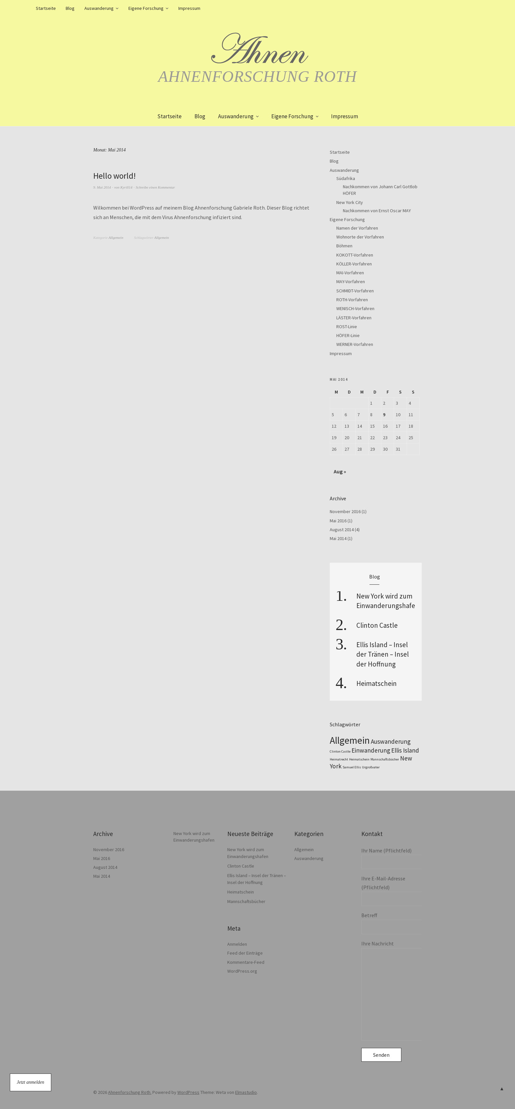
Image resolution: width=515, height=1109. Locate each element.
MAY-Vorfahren (350, 281)
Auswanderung (99, 8)
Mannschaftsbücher (246, 901)
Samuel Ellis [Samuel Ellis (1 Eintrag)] (352, 767)
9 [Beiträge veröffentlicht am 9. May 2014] (384, 415)
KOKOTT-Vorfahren (354, 255)
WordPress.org (242, 971)
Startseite (46, 8)
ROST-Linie (346, 326)
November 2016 (345, 511)
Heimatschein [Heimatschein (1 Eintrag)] (359, 759)
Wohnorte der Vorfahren (360, 237)
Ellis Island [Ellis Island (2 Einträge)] (405, 750)
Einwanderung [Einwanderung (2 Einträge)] (370, 750)
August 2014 (342, 529)
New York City (349, 202)
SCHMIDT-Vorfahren (355, 291)
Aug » (340, 471)
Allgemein (116, 237)
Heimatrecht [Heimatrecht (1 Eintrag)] (339, 759)
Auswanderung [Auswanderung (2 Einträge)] (391, 741)
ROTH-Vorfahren (352, 300)
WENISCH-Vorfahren (355, 308)
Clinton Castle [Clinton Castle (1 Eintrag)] (340, 751)
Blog (70, 8)
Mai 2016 (338, 521)
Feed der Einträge (245, 953)
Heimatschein (376, 683)
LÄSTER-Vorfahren (353, 318)
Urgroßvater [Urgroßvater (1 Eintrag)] (371, 767)
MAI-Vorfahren (350, 273)
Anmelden (237, 944)
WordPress (188, 1092)
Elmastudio (246, 1092)
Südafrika (345, 178)
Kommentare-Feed (245, 962)
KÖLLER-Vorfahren (354, 264)
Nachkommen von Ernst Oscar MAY (377, 211)
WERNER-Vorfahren (354, 344)
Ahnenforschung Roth (257, 76)
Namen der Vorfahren (357, 228)
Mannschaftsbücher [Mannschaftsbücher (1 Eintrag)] (384, 759)
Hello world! (115, 175)
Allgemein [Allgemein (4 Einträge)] (350, 740)
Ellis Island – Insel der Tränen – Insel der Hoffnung (382, 654)
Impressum (189, 8)
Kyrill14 (126, 187)
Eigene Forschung (146, 8)
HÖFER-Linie (348, 335)
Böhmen (344, 246)
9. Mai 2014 (102, 187)
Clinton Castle (377, 625)
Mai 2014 (338, 538)
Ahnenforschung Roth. (129, 1092)
